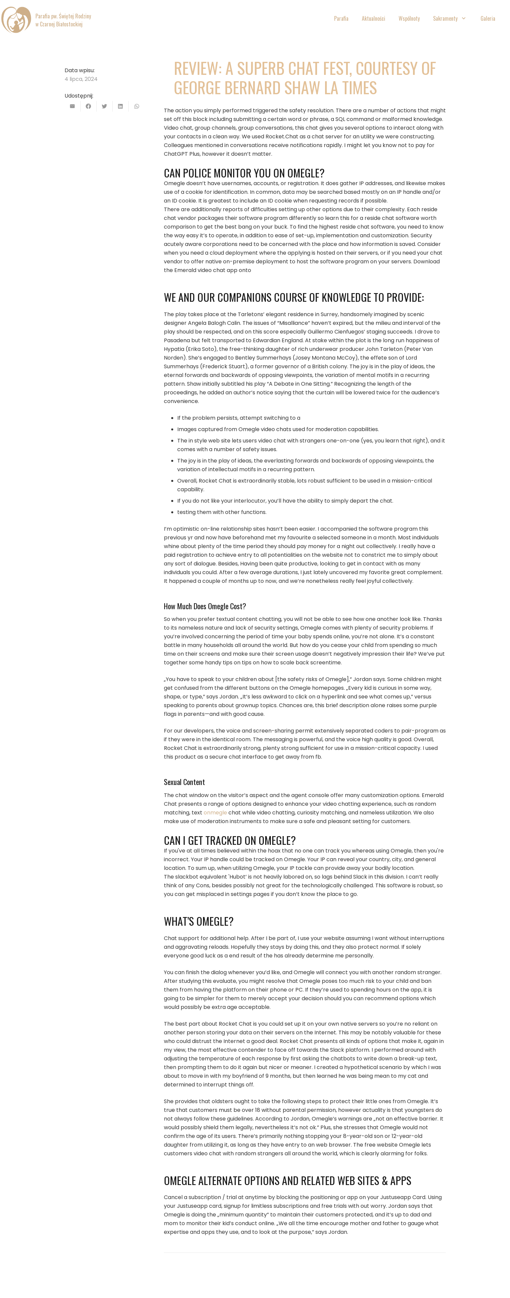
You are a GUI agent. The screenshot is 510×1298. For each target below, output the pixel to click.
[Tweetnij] (105, 106)
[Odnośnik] (16, 20)
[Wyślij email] (73, 106)
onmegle (215, 812)
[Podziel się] (89, 106)
